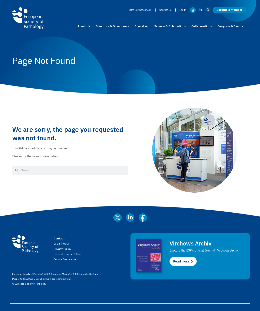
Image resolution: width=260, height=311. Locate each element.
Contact (59, 238)
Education (142, 26)
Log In (182, 10)
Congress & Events (230, 26)
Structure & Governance (112, 26)
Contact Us (165, 10)
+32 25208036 (27, 278)
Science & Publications (170, 26)
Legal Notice (62, 243)
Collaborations (201, 26)
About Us (84, 26)
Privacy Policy (63, 249)
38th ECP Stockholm (140, 10)
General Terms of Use (69, 254)
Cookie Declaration (66, 259)
